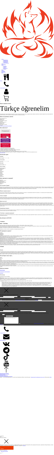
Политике (4, 325)
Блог (2, 69)
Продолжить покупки (4, 452)
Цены (2, 63)
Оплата (1, 80)
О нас (2, 65)
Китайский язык (5, 61)
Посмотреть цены (2, 152)
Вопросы (3, 70)
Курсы (3, 59)
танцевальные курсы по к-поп (40, 378)
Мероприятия (4, 64)
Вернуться (5, 451)
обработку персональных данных (40, 324)
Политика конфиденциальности (4, 375)
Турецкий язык (5, 62)
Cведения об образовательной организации (6, 377)
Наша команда (5, 68)
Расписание (3, 71)
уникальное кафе (33, 378)
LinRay (50, 378)
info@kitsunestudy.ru (3, 341)
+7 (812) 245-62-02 (2, 334)
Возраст (48, 297)
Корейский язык (5, 60)
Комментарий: (10, 324)
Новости (4, 67)
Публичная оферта (2, 376)
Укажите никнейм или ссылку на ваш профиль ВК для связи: (30, 297)
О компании (5, 66)
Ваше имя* (8, 296)
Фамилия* (26, 296)
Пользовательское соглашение (4, 374)
